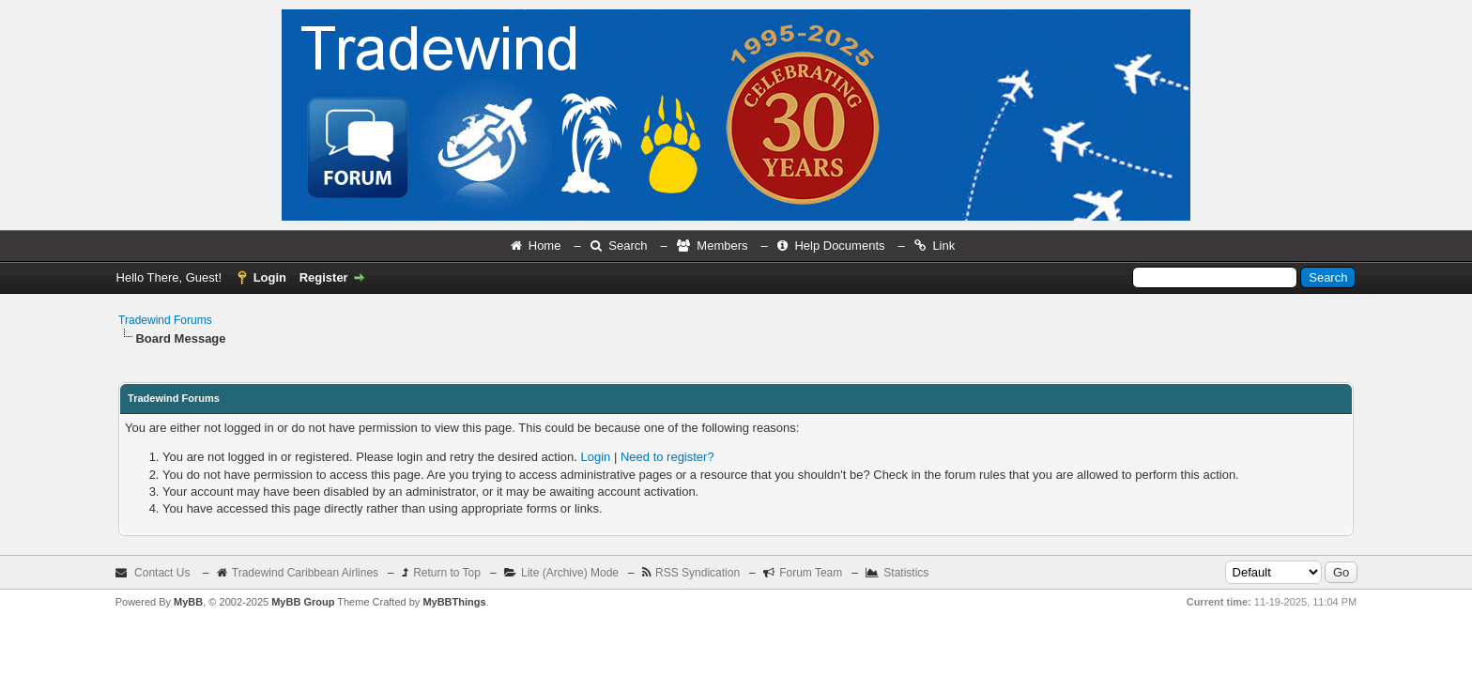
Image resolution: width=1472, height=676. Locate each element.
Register (323, 277)
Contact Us (162, 572)
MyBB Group (302, 601)
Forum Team (810, 572)
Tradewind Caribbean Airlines (305, 572)
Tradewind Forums (165, 320)
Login (269, 277)
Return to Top (447, 572)
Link (943, 245)
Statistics (905, 572)
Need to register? (667, 457)
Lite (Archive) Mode (570, 572)
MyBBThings (453, 601)
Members (722, 245)
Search (627, 245)
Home (545, 245)
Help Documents (839, 245)
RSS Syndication (697, 572)
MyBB (188, 601)
